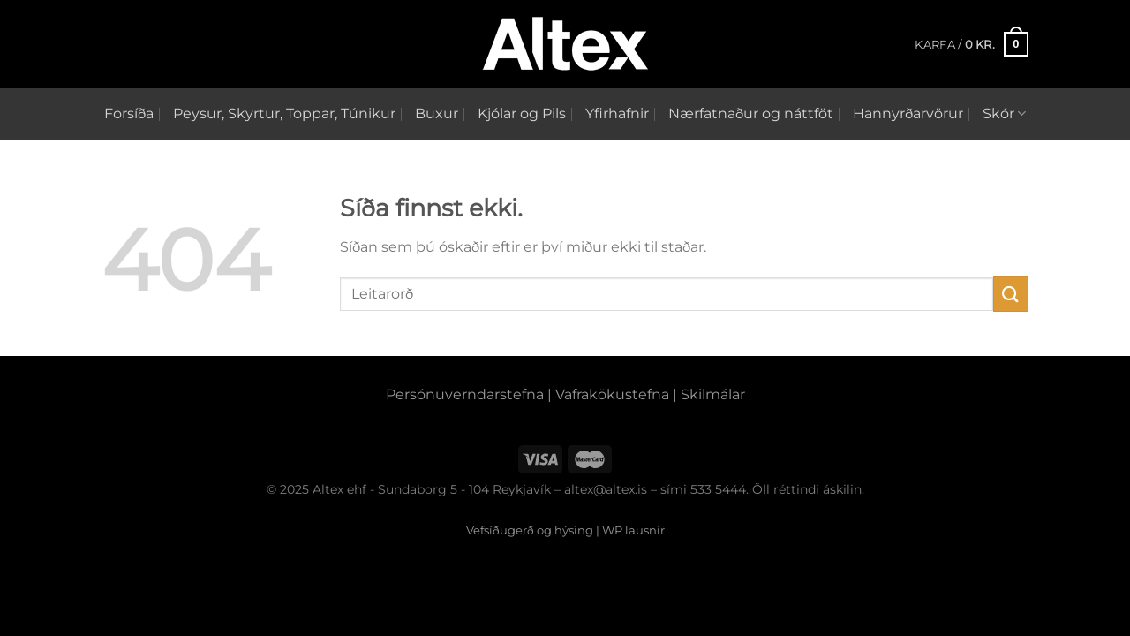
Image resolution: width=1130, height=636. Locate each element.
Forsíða (129, 113)
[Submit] (1010, 293)
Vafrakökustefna (612, 394)
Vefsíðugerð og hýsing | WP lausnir (565, 530)
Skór (1004, 114)
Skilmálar (713, 394)
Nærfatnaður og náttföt (750, 113)
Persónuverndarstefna (465, 394)
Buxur (436, 113)
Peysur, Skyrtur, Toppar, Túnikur (284, 113)
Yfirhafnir (617, 113)
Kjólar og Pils (522, 113)
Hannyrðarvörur (908, 113)
